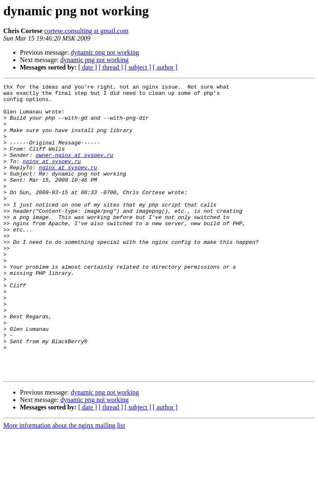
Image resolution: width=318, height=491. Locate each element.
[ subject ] (138, 67)
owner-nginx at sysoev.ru (74, 169)
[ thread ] (111, 67)
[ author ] (165, 67)
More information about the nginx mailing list (64, 483)
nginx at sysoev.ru (52, 177)
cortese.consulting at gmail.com (86, 30)
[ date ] (87, 67)
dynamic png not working (105, 52)
